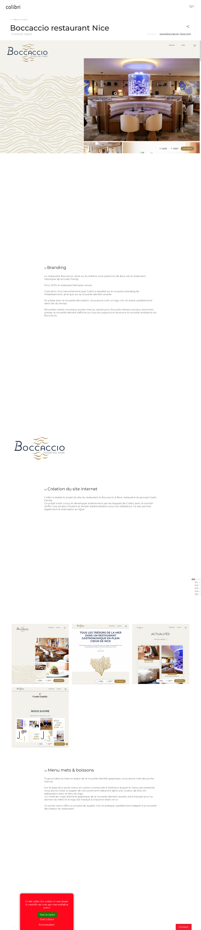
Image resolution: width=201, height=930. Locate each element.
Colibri (13, 7)
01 (196, 582)
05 (196, 594)
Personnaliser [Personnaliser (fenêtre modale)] (47, 924)
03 (196, 588)
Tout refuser (47, 919)
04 (196, 591)
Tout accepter (47, 914)
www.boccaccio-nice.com (175, 34)
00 (193, 579)
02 (196, 585)
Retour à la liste (20, 19)
